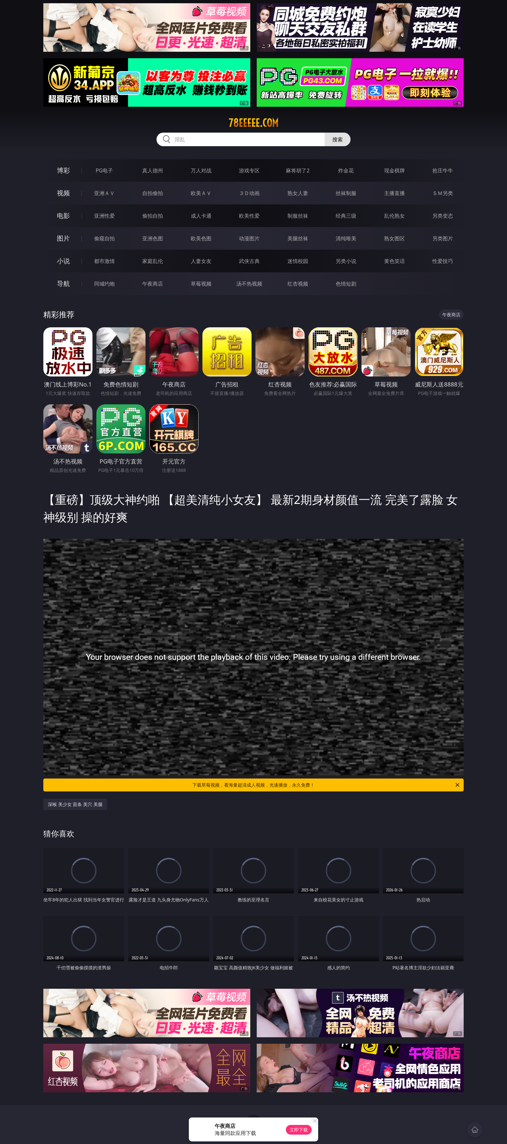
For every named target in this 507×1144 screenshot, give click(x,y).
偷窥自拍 (104, 238)
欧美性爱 (249, 215)
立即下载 (299, 1130)
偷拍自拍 (152, 215)
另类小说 (346, 261)
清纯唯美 (346, 238)
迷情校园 (297, 261)
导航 (63, 283)
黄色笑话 (394, 261)
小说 (63, 260)
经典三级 (346, 215)
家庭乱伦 (152, 261)
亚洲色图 (152, 238)
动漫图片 (249, 238)
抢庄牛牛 (442, 170)
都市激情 (104, 261)
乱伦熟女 (394, 215)
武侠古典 (249, 261)
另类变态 (442, 215)
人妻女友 (201, 261)
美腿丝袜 (297, 238)
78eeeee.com (253, 122)
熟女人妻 (297, 193)
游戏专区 (249, 170)
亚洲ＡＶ (104, 193)
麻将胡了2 (297, 170)
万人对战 (201, 170)
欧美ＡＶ (201, 193)
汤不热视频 (249, 283)
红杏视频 (297, 283)
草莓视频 (201, 283)
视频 (63, 193)
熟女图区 (394, 238)
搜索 (337, 139)
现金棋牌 (394, 170)
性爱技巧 (442, 261)
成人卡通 (201, 215)
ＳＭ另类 (442, 193)
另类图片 (442, 238)
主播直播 (394, 193)
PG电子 (104, 170)
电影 (63, 215)
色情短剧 (346, 283)
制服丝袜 (297, 215)
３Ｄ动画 (249, 193)
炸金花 (346, 170)
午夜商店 (152, 283)
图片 (63, 238)
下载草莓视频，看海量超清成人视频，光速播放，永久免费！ (326, 785)
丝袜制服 (346, 193)
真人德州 (152, 170)
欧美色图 (201, 238)
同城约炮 (104, 283)
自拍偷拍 (152, 193)
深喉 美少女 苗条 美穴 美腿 (75, 804)
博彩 (63, 170)
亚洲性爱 (104, 215)
